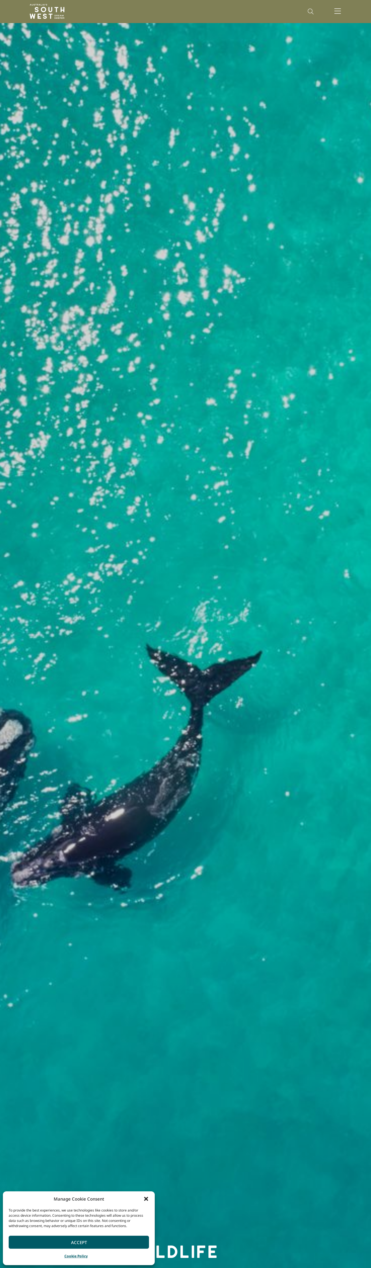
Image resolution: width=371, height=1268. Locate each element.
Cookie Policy (76, 1256)
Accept (79, 1242)
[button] (146, 1199)
